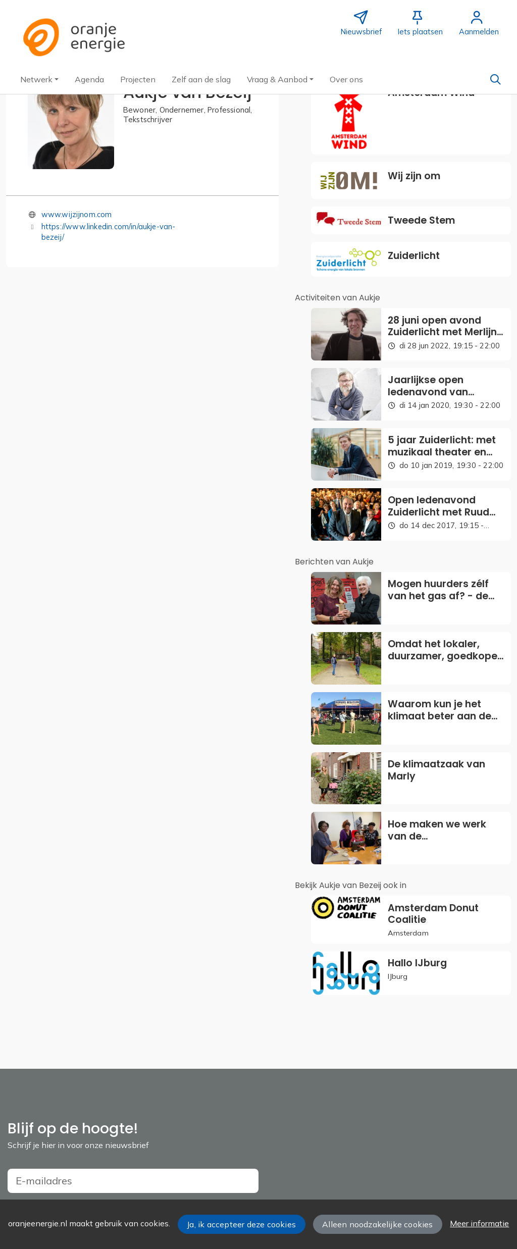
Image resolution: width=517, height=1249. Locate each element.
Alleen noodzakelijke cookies (377, 1224)
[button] (39, 79)
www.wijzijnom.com (76, 214)
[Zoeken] (495, 79)
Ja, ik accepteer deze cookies (241, 1224)
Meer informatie (479, 1223)
